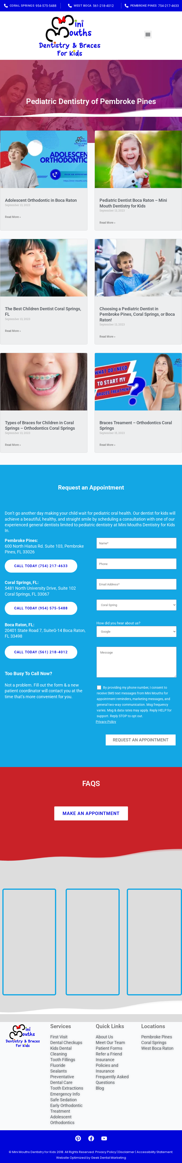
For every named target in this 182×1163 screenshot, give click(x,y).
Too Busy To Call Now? (28, 673)
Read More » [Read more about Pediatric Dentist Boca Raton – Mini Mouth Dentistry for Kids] (107, 222)
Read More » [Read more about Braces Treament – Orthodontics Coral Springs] (107, 445)
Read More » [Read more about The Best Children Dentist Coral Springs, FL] (13, 331)
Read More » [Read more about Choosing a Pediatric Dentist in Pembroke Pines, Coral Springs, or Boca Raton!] (107, 336)
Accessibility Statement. (155, 1152)
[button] (148, 34)
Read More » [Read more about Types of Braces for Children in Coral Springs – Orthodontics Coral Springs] (13, 445)
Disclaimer (126, 1152)
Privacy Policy (106, 722)
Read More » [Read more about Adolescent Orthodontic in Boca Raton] (13, 217)
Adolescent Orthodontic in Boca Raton (41, 200)
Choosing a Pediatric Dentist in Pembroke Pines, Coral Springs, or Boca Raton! (137, 314)
